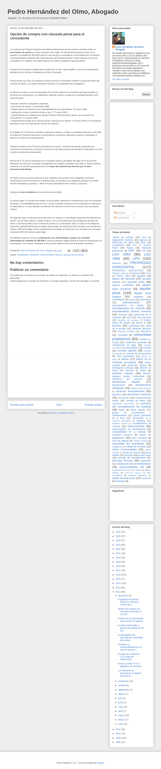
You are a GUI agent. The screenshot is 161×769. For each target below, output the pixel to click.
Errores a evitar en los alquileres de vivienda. (130, 664)
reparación (146, 460)
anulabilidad (22, 255)
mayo (121, 707)
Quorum (136, 273)
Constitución (118, 245)
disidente (135, 388)
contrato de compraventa (138, 353)
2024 (118, 540)
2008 (118, 742)
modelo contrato (140, 441)
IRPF (131, 250)
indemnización (136, 426)
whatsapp (120, 481)
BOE (143, 242)
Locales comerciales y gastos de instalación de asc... (131, 628)
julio (120, 698)
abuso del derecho (123, 278)
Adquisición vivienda (122, 240)
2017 (118, 570)
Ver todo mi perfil (120, 79)
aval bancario (144, 317)
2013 (118, 587)
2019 (118, 562)
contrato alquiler (127, 350)
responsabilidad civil (131, 467)
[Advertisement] (56, 375)
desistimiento (118, 385)
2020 (118, 557)
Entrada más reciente (21, 404)
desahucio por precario (127, 379)
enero (121, 724)
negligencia (117, 447)
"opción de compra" (123, 237)
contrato (147, 347)
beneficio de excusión (128, 320)
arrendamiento (131, 302)
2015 (118, 579)
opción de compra (131, 452)
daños (125, 359)
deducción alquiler (137, 365)
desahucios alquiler (126, 381)
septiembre (124, 690)
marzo (121, 715)
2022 (118, 549)
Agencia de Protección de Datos (131, 241)
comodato (123, 335)
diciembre (123, 595)
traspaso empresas (137, 475)
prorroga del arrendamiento (131, 457)
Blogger (100, 763)
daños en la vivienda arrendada (131, 361)
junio (120, 702)
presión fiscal (144, 455)
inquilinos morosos (122, 435)
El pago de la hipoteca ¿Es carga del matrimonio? (129, 657)
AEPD (144, 237)
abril (120, 711)
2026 (118, 532)
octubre (122, 685)
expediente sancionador (123, 404)
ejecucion (117, 394)
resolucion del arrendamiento (134, 463)
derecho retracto (122, 373)
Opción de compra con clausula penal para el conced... (130, 611)
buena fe (141, 323)
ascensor (122, 314)
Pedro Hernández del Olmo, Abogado (63, 11)
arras (132, 299)
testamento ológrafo (133, 473)
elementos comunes (139, 394)
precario (129, 455)
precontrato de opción (74, 255)
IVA (144, 250)
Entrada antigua (93, 404)
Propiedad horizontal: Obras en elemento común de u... (128, 602)
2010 (118, 733)
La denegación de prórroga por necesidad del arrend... (130, 637)
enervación (123, 398)
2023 (118, 545)
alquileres (138, 296)
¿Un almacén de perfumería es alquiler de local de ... (129, 673)
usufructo (146, 478)
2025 (118, 536)
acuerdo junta (135, 281)
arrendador (145, 299)
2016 (118, 574)
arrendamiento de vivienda (128, 308)
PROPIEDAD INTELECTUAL (128, 270)
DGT (135, 245)
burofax (116, 325)
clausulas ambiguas (126, 331)
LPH (136, 258)
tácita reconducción (123, 478)
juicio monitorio (139, 438)
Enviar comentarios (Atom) (62, 413)
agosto (121, 694)
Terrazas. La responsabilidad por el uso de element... (130, 647)
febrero (122, 719)
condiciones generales (136, 342)
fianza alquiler (137, 410)
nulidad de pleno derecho (51, 255)
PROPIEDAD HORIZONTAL (131, 265)
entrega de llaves (135, 400)
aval (129, 317)
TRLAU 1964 (123, 276)
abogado (141, 276)
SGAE (148, 273)
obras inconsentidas (124, 449)
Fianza (129, 248)
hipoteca (141, 420)
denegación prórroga (122, 368)
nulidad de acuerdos (136, 446)
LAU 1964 (121, 254)
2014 (118, 583)
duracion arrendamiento (130, 391)
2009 (118, 738)
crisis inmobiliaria (125, 356)
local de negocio (120, 440)
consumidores (132, 347)
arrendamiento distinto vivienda (131, 311)
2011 (118, 729)
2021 (118, 553)
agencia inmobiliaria (123, 285)
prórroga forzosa (122, 460)
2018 (118, 566)
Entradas (119, 213)
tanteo (138, 470)
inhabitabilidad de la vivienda (129, 432)
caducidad (34, 255)
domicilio (147, 388)
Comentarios (121, 217)
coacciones (145, 331)
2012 (118, 592)
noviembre (123, 681)
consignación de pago (124, 345)
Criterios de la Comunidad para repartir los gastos (130, 619)
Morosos (116, 263)
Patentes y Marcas (120, 273)
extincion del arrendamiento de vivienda (131, 405)
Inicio (59, 404)
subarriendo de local (121, 470)
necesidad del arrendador (128, 443)
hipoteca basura (119, 423)
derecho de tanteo (136, 370)
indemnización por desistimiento (128, 429)
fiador (121, 410)
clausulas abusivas (141, 328)
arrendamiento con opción (128, 305)
